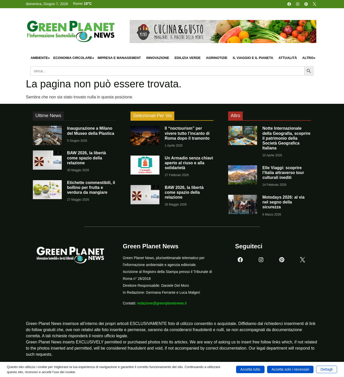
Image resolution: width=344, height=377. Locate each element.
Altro (309, 58)
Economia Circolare (74, 58)
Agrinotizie (217, 58)
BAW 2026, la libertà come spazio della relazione (86, 158)
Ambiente (40, 58)
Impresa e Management (119, 58)
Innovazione (157, 58)
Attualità (287, 58)
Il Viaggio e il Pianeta (253, 58)
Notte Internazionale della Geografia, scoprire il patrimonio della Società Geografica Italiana (286, 138)
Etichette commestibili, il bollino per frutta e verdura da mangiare (91, 187)
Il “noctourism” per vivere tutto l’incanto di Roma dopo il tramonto (187, 133)
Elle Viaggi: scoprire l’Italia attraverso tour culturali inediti (283, 173)
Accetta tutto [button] (250, 369)
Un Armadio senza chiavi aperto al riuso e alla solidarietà (189, 163)
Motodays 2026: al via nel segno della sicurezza (283, 202)
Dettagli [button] (326, 369)
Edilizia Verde (188, 58)
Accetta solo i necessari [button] (290, 369)
